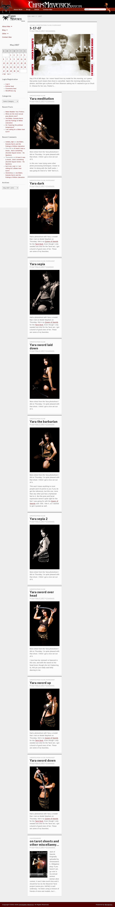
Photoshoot (56, 25)
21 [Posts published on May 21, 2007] (7, 67)
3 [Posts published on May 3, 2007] (17, 55)
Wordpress (108, 904)
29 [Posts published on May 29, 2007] (11, 71)
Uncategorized (35, 838)
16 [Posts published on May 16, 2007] (14, 63)
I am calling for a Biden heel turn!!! (13, 168)
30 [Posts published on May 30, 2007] (14, 71)
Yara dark (37, 183)
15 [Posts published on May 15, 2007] (11, 63)
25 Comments (50, 847)
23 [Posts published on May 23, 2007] (14, 67)
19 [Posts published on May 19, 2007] (25, 63)
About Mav (18, 9)
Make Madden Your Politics (15, 112)
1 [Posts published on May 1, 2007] (10, 55)
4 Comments (50, 186)
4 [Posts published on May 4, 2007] (21, 55)
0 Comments (50, 351)
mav (33, 31)
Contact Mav (47, 9)
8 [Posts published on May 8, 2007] (10, 59)
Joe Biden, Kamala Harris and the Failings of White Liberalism (14, 121)
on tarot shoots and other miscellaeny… (44, 842)
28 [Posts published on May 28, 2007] (7, 71)
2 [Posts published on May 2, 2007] (14, 55)
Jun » (9, 74)
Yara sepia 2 (38, 519)
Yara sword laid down (41, 346)
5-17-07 (35, 28)
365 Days (33, 25)
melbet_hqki (10, 142)
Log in (8, 84)
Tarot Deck (39, 244)
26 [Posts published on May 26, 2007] (25, 67)
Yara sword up (40, 683)
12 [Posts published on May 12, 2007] (25, 59)
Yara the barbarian (44, 421)
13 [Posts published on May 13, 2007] (4, 63)
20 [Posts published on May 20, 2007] (4, 67)
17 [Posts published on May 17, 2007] (18, 63)
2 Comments (50, 101)
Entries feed (10, 86)
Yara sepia (37, 264)
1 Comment (50, 267)
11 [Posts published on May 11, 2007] (21, 59)
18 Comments (50, 31)
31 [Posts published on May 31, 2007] (18, 71)
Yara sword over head (42, 593)
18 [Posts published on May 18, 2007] (21, 63)
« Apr (4, 74)
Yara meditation (42, 98)
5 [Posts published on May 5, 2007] (24, 55)
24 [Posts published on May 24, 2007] (18, 67)
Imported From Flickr (44, 25)
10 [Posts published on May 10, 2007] (18, 59)
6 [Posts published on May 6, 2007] (3, 59)
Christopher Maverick (26, 904)
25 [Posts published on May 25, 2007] (21, 67)
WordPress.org (11, 91)
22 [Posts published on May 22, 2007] (11, 67)
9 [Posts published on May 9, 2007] (14, 59)
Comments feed (11, 88)
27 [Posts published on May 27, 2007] (4, 71)
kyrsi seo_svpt (10, 166)
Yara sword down (43, 760)
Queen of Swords (51, 241)
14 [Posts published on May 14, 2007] (7, 63)
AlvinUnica (9, 173)
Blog (28, 9)
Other (36, 9)
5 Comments (50, 763)
